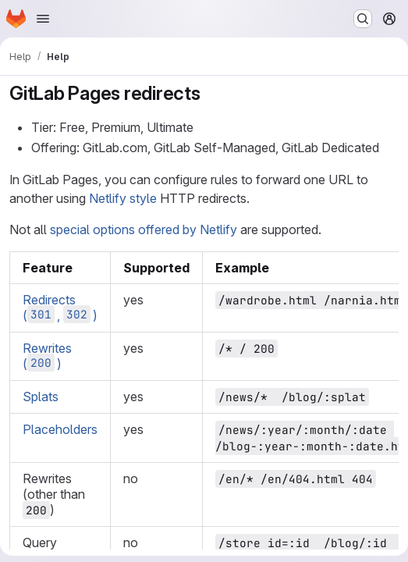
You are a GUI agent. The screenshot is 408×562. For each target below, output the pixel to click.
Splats (41, 396)
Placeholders (60, 429)
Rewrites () (47, 356)
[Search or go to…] (362, 18)
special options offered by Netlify (143, 229)
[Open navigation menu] (42, 18)
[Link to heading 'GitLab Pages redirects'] (210, 93)
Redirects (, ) (60, 307)
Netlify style (123, 198)
